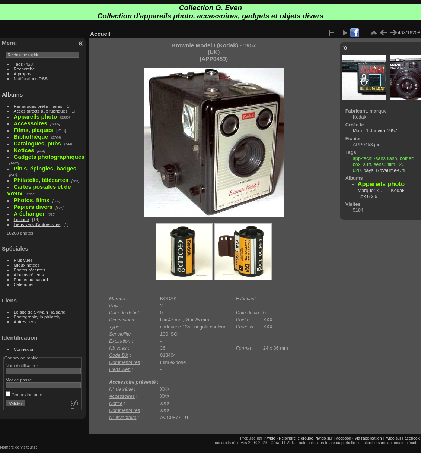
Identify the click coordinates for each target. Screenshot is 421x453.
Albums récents (29, 274)
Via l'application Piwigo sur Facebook (387, 438)
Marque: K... (371, 190)
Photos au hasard (31, 279)
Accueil (100, 34)
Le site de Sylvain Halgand (40, 311)
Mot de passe (19, 379)
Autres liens (25, 321)
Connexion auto (24, 394)
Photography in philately (37, 316)
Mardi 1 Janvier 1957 (375, 130)
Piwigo (269, 438)
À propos (22, 73)
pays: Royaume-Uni (384, 170)
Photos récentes (29, 269)
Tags (18, 64)
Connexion (24, 349)
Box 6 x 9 (367, 196)
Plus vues (23, 260)
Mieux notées (27, 264)
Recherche (24, 68)
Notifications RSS (31, 78)
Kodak (397, 190)
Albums (12, 94)
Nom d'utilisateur (22, 365)
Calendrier (24, 284)
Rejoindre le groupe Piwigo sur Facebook (315, 438)
